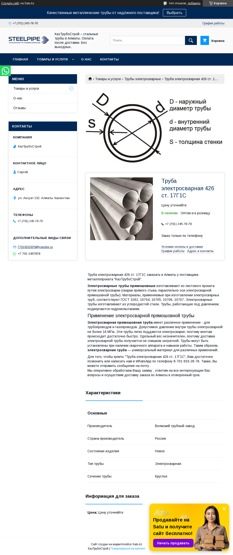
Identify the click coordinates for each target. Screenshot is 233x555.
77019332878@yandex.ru (35, 247)
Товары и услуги (52, 59)
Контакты (109, 59)
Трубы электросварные (142, 79)
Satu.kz (137, 544)
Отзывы (19, 108)
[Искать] (191, 40)
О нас (86, 59)
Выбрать (174, 13)
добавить (194, 3)
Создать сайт (10, 3)
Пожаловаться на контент (128, 548)
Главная (20, 59)
